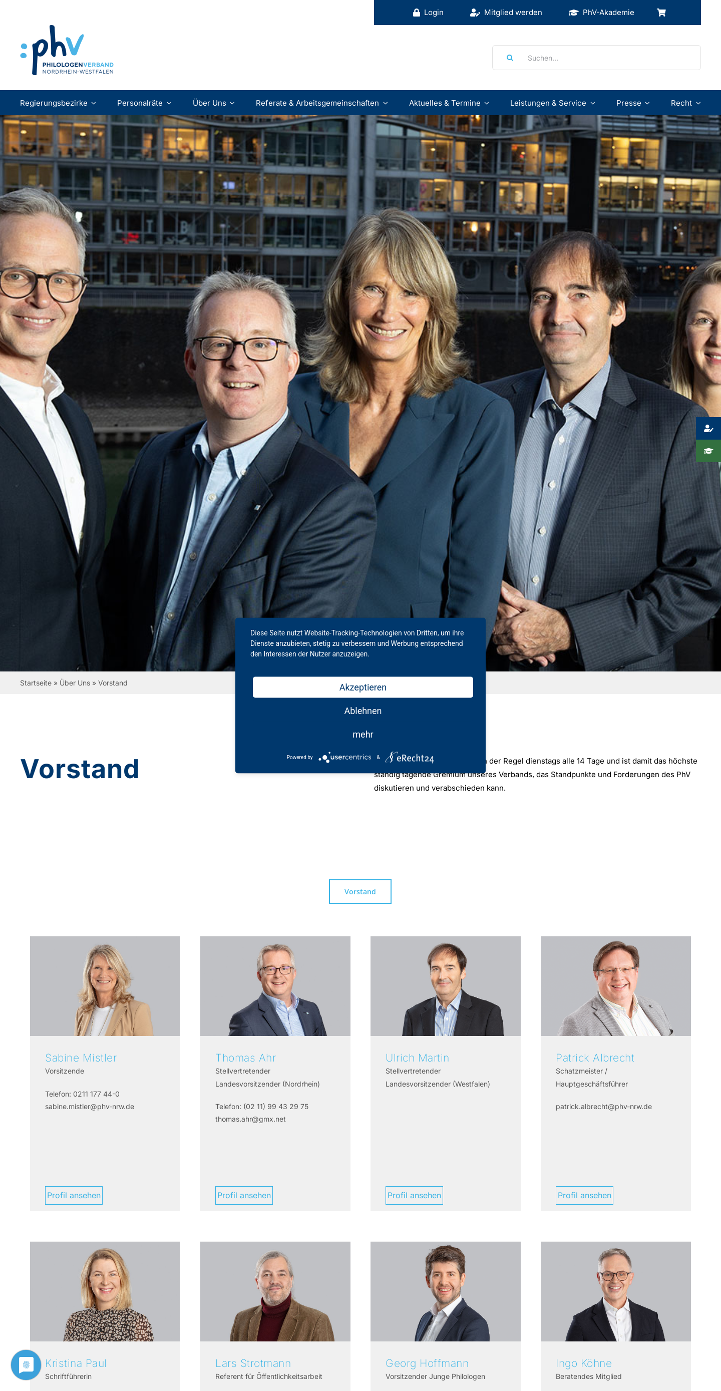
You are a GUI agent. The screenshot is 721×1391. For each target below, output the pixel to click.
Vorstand (360, 891)
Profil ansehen (74, 1195)
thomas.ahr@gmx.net (250, 1119)
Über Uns (75, 682)
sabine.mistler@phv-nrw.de (89, 1106)
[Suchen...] (596, 57)
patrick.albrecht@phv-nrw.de (604, 1106)
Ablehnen (363, 711)
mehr (362, 734)
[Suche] (506, 57)
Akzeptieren (363, 687)
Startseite (36, 682)
